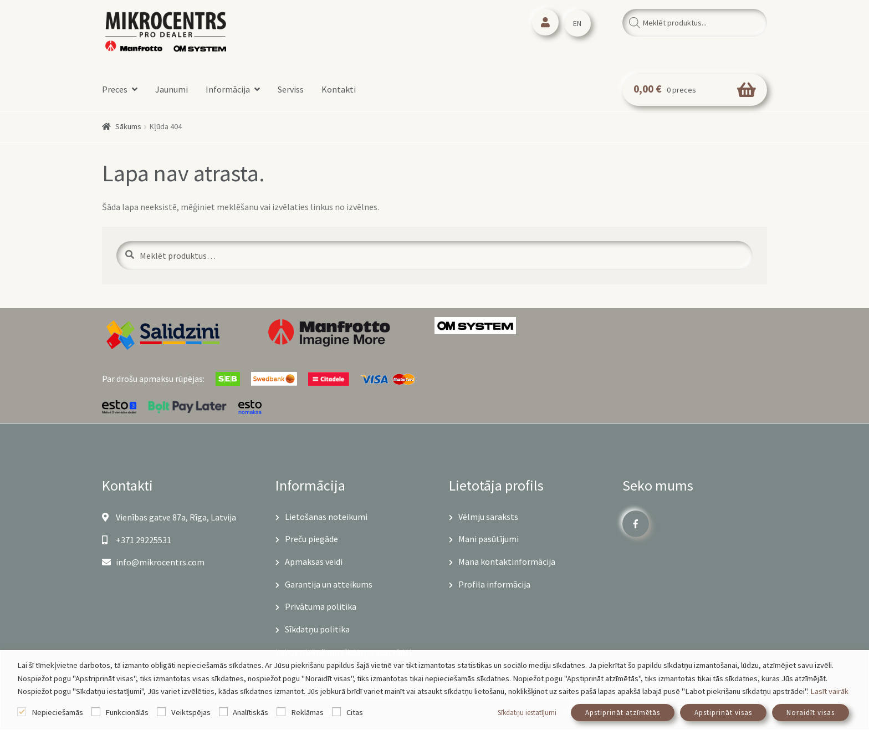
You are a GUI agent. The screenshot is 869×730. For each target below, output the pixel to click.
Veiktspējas (191, 712)
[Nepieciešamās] (21, 711)
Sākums (128, 126)
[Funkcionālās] (95, 711)
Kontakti (338, 89)
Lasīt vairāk (829, 691)
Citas (354, 712)
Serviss (291, 89)
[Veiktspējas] (161, 711)
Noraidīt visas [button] (810, 712)
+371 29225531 (136, 539)
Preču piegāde (311, 538)
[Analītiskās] (223, 711)
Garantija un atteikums (328, 584)
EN (577, 23)
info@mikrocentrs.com (153, 562)
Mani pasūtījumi (488, 538)
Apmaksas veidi (314, 561)
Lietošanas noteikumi (326, 516)
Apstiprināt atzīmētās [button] (622, 712)
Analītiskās (250, 712)
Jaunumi (171, 89)
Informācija (228, 89)
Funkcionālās (127, 712)
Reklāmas (307, 712)
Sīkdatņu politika (317, 629)
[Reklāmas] (281, 711)
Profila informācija (494, 584)
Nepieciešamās (57, 712)
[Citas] (336, 711)
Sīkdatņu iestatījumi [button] (527, 712)
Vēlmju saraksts (488, 516)
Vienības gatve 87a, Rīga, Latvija (169, 517)
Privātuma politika (320, 606)
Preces (114, 89)
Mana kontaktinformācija (506, 561)
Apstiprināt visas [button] (723, 712)
